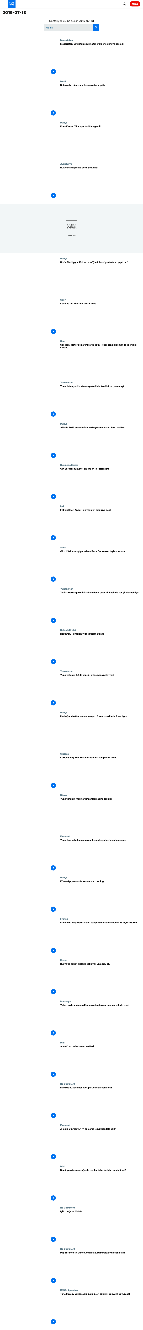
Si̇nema (64, 753)
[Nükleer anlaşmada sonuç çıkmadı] (100, 183)
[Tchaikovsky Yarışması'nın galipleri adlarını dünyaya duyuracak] (100, 1309)
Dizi (62, 1042)
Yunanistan (66, 382)
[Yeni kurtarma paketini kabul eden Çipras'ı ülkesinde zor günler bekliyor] (100, 608)
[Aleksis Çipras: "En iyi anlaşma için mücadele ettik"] (100, 1144)
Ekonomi (65, 836)
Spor (63, 299)
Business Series (69, 465)
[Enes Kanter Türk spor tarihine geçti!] (100, 142)
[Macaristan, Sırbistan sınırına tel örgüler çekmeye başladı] (100, 59)
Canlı (135, 3)
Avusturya (66, 163)
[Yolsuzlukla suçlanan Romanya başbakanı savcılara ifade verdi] (100, 1020)
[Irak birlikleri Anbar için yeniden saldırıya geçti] (100, 525)
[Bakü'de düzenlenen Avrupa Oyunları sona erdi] (100, 1103)
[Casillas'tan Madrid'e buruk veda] (100, 319)
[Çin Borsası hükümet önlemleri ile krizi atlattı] (100, 484)
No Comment (67, 1083)
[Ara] (71, 27)
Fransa (64, 918)
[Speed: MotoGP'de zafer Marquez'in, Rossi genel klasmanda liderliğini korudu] (100, 360)
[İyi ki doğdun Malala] (100, 1227)
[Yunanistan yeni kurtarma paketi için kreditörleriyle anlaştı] (100, 401)
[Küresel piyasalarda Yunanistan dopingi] (100, 897)
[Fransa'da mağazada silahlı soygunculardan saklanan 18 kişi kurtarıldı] (100, 938)
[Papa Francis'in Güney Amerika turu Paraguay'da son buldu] (100, 1268)
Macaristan (66, 40)
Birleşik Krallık (68, 630)
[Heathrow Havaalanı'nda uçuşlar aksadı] (100, 649)
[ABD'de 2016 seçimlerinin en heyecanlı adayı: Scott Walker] (100, 443)
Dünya (63, 122)
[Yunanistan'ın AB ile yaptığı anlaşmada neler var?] (100, 690)
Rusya (63, 960)
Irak (62, 506)
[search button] (96, 27)
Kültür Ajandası (69, 1290)
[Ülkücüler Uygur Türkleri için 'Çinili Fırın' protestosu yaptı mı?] (100, 277)
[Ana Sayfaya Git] (12, 4)
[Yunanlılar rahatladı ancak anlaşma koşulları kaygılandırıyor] (100, 855)
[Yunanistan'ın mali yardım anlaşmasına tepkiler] (100, 814)
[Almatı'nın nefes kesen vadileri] (100, 1062)
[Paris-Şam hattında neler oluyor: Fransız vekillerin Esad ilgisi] (100, 731)
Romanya (65, 1001)
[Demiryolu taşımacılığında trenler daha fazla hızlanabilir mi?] (100, 1185)
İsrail (63, 81)
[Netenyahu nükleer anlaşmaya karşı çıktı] (100, 100)
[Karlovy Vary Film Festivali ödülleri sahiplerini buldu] (100, 773)
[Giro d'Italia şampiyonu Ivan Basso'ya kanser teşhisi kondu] (100, 566)
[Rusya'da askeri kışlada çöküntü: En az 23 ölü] (100, 979)
